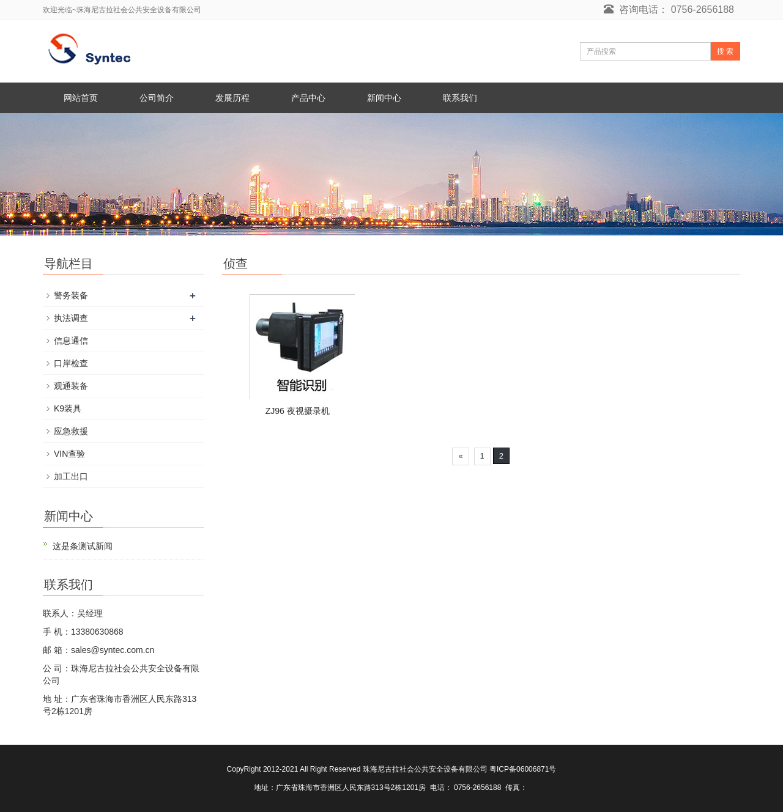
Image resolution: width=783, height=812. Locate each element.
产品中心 (308, 98)
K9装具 (67, 408)
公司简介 (156, 98)
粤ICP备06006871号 (522, 769)
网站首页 (81, 98)
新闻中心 (384, 98)
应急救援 (71, 431)
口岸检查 (71, 363)
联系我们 (460, 98)
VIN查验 (69, 454)
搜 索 (725, 51)
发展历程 (232, 98)
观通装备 (71, 386)
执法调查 (71, 318)
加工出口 (71, 476)
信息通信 (71, 340)
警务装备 (71, 295)
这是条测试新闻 (83, 546)
